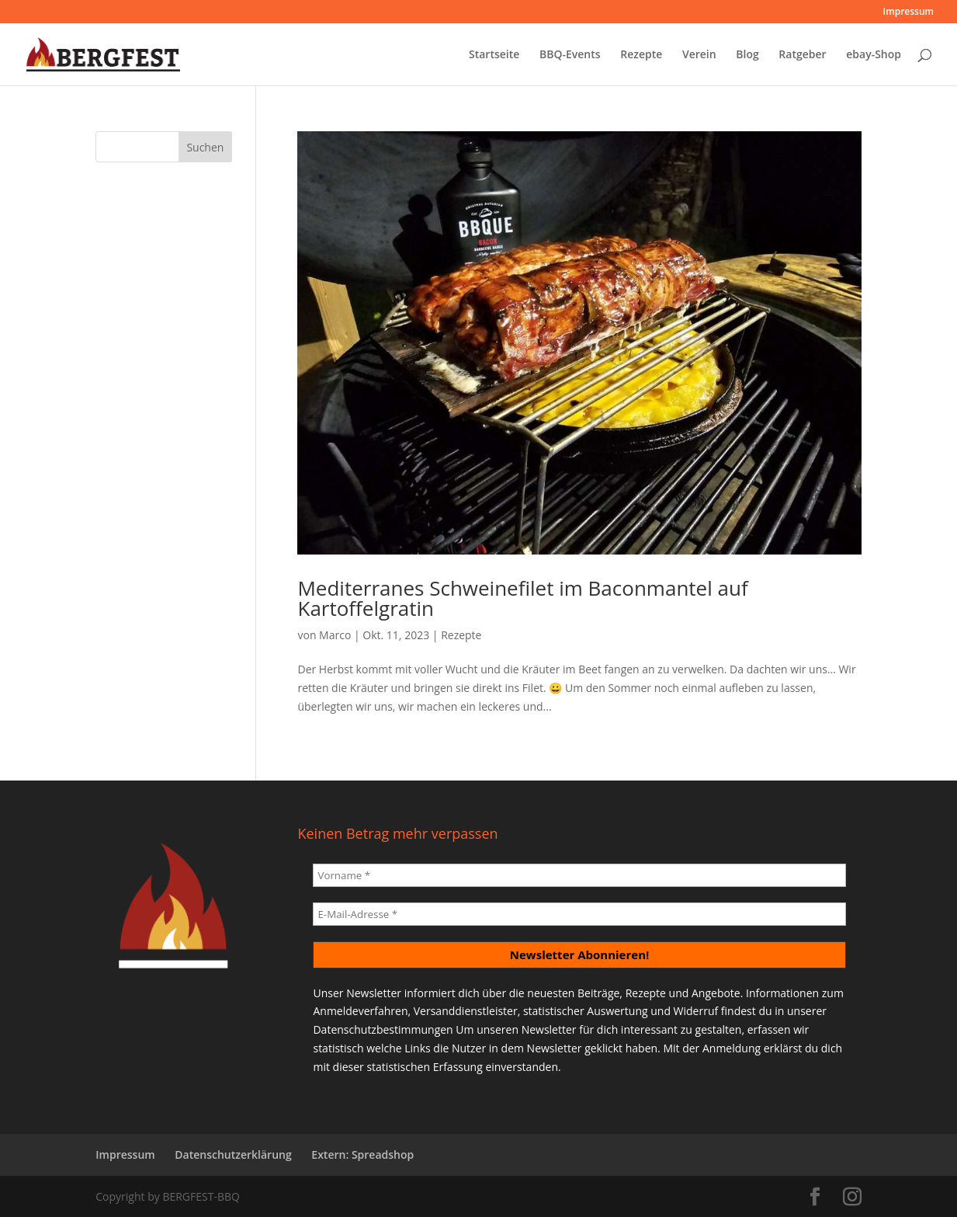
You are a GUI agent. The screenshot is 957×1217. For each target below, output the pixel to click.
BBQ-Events (570, 55)
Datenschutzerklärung (233, 1154)
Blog (747, 55)
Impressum (908, 12)
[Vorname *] (579, 875)
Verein (699, 55)
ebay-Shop (873, 55)
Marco (335, 635)
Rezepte (641, 55)
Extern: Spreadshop (362, 1154)
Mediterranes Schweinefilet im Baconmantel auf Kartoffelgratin (522, 598)
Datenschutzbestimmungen (382, 1029)
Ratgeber (802, 55)
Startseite (494, 55)
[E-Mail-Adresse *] (579, 914)
